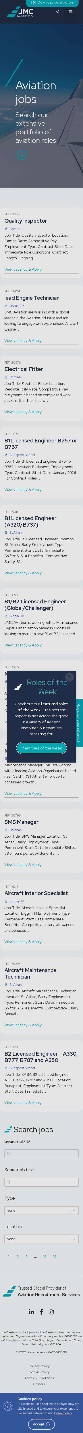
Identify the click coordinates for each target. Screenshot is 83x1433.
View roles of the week (41, 748)
